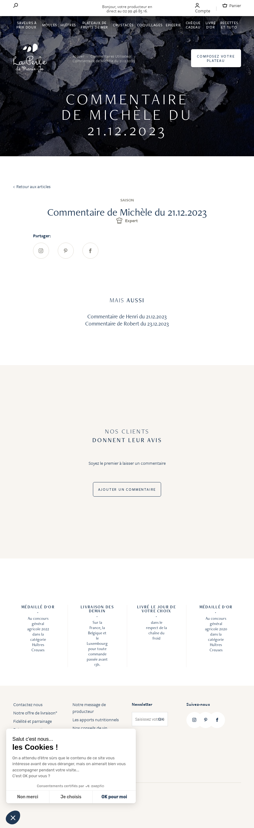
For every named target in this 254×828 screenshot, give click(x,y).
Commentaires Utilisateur (111, 56)
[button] (13, 817)
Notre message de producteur (89, 707)
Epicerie (173, 25)
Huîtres (68, 25)
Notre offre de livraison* (35, 712)
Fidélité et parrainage (32, 721)
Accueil (79, 56)
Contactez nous (28, 704)
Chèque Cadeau (193, 25)
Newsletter (142, 704)
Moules (49, 25)
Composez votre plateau (216, 58)
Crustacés (123, 25)
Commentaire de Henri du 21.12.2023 (127, 316)
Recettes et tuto (229, 25)
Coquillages (150, 25)
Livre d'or (211, 25)
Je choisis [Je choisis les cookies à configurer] (70, 797)
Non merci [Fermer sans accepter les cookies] (27, 797)
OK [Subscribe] (161, 719)
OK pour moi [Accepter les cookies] (114, 797)
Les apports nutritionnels (96, 719)
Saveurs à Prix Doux (26, 25)
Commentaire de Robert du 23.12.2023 (127, 323)
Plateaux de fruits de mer (94, 25)
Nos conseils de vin (90, 728)
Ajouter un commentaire (127, 489)
